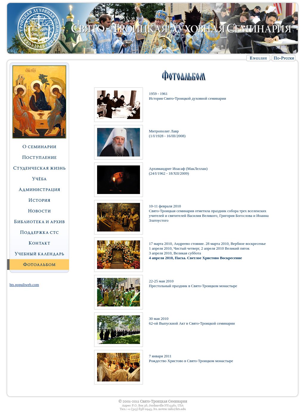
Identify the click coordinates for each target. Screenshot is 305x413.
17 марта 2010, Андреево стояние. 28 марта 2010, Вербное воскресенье (207, 243)
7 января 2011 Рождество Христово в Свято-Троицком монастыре (191, 358)
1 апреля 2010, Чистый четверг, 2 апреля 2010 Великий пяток (199, 248)
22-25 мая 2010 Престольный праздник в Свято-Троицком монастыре (193, 283)
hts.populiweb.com (24, 284)
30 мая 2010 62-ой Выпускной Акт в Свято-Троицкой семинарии (192, 321)
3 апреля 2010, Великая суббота (175, 253)
